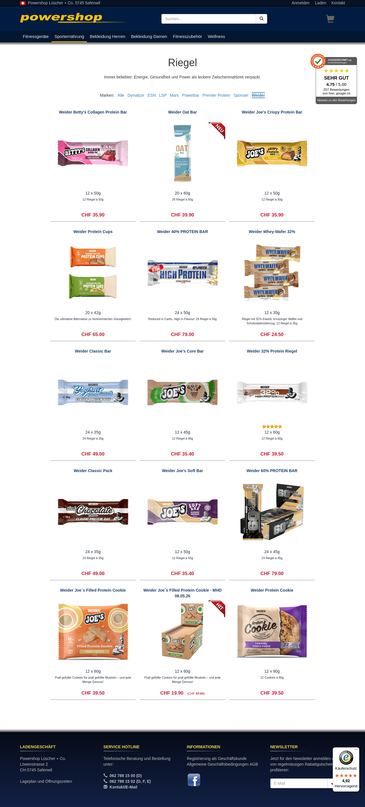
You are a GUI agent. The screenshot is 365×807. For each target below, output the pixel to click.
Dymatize (135, 95)
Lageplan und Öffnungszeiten (46, 781)
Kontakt (338, 3)
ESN (151, 95)
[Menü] (355, 750)
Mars (174, 95)
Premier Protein (216, 95)
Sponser (241, 95)
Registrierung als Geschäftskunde (217, 758)
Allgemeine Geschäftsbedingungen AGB (222, 764)
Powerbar (190, 95)
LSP (163, 95)
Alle (120, 95)
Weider (258, 95)
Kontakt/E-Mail (123, 787)
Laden (320, 3)
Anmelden (301, 3)
